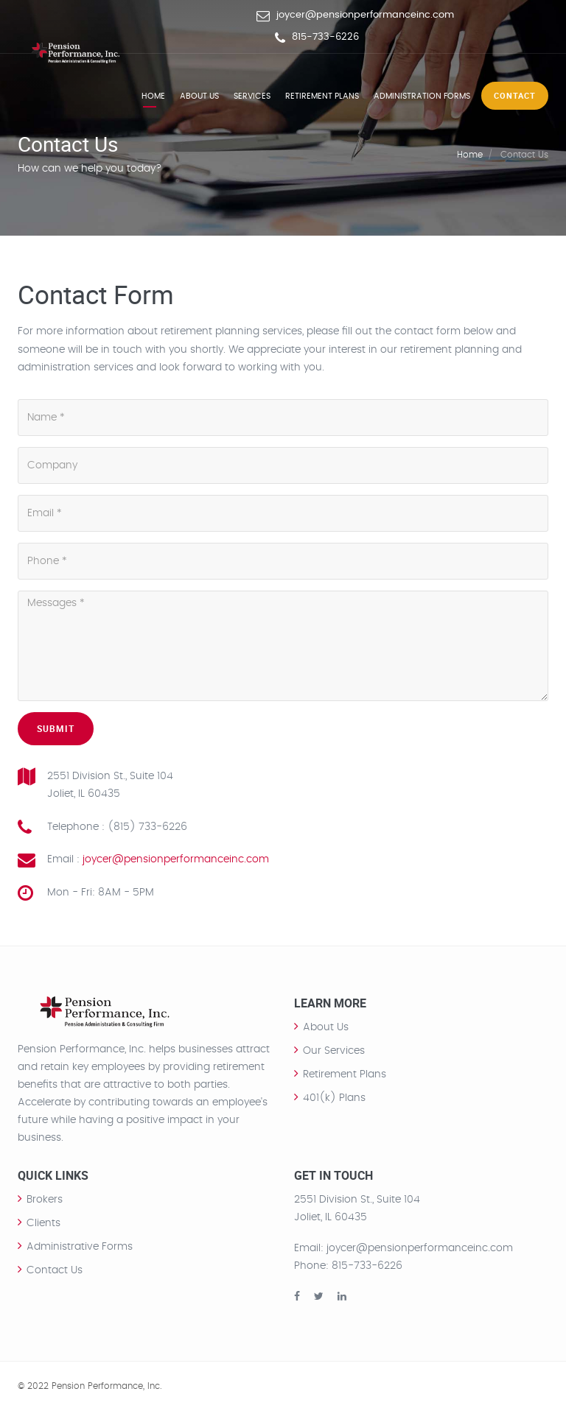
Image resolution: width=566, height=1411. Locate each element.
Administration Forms (422, 96)
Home (153, 96)
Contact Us (55, 1270)
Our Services (334, 1051)
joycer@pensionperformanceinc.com (365, 15)
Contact (515, 95)
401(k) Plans (334, 1098)
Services (252, 96)
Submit (55, 728)
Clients (43, 1223)
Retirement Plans (322, 96)
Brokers (45, 1199)
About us (199, 96)
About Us (326, 1027)
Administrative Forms (80, 1247)
